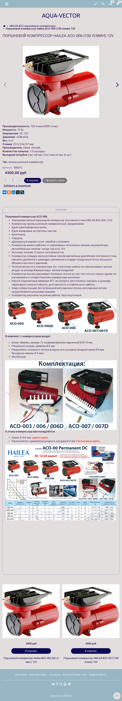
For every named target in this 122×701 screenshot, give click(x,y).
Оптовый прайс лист (75, 674)
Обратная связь (38, 674)
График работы (98, 674)
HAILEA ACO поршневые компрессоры (32, 25)
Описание (61, 209)
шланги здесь (40, 437)
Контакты (55, 674)
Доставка (21, 674)
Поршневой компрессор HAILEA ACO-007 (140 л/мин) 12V (91, 660)
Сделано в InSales (61, 696)
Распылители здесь (88, 441)
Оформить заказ (54, 180)
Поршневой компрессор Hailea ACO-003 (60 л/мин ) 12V (31, 660)
